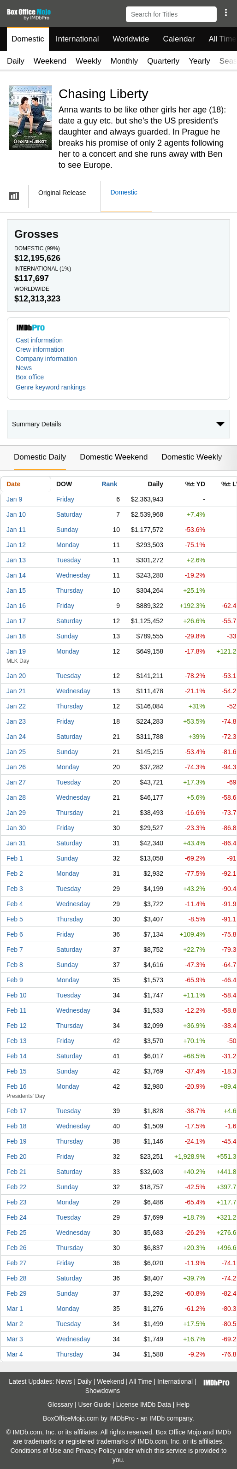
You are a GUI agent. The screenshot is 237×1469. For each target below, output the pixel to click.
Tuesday (68, 560)
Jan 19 (16, 651)
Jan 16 (16, 605)
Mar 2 (14, 1323)
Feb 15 (16, 1071)
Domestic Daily (40, 457)
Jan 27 (16, 782)
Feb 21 (16, 1171)
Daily (15, 61)
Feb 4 (14, 904)
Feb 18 (16, 1126)
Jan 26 (16, 767)
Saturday (69, 514)
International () (42, 268)
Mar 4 (14, 1354)
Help (183, 1404)
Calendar (179, 39)
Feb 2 (14, 873)
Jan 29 (16, 812)
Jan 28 (16, 797)
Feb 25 (16, 1232)
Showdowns (102, 1390)
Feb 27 (16, 1263)
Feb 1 (14, 858)
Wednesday (73, 575)
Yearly (199, 61)
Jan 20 (16, 675)
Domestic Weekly (191, 457)
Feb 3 (14, 888)
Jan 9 (14, 499)
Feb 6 (14, 934)
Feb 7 (14, 949)
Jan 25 (16, 751)
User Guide (94, 1404)
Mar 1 (14, 1308)
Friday (65, 499)
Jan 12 (16, 545)
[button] (225, 12)
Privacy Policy (96, 1450)
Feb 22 (16, 1187)
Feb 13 (16, 1040)
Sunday (67, 529)
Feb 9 (14, 980)
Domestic (28, 39)
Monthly (124, 61)
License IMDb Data (143, 1404)
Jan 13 (16, 560)
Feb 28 (16, 1278)
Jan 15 (16, 590)
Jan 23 (16, 721)
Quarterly (163, 61)
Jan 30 (16, 828)
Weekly (88, 61)
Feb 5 (14, 919)
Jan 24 (16, 736)
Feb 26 (16, 1247)
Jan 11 (16, 529)
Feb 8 (14, 964)
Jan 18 (16, 636)
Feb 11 (16, 1010)
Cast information (39, 340)
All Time (140, 1381)
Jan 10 (16, 514)
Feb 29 (16, 1293)
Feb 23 (16, 1202)
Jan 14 (16, 575)
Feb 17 (16, 1111)
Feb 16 (16, 1086)
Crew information (40, 349)
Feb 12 (16, 1025)
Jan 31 (16, 843)
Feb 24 (16, 1217)
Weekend (50, 61)
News (24, 368)
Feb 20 (16, 1156)
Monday (67, 545)
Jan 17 (16, 621)
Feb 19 (16, 1141)
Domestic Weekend (114, 457)
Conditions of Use (35, 1450)
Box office (30, 377)
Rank (109, 484)
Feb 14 (16, 1056)
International (77, 39)
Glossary (60, 1404)
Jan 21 (16, 691)
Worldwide (131, 39)
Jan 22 (16, 706)
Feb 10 (16, 995)
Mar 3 (14, 1339)
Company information (46, 358)
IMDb (157, 1418)
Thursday (69, 590)
